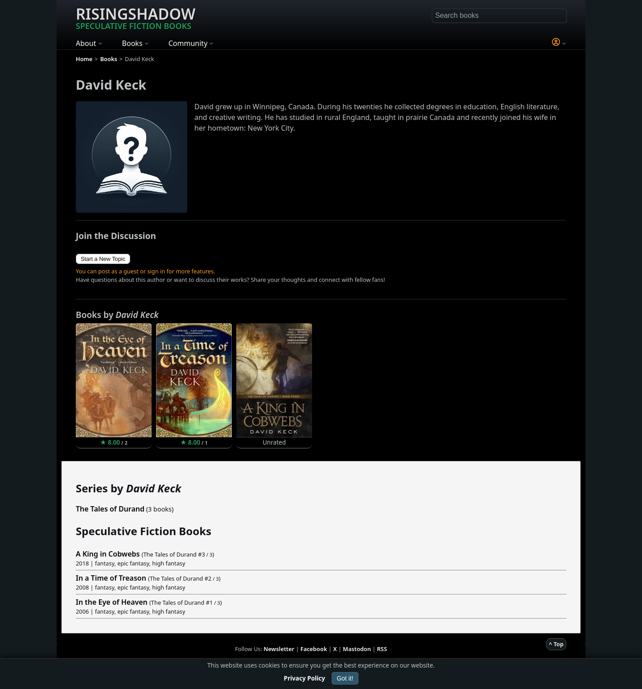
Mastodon (357, 649)
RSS (382, 649)
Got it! (345, 678)
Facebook (313, 649)
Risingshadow (135, 17)
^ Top (556, 644)
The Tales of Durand (110, 509)
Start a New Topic (103, 259)
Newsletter (278, 649)
